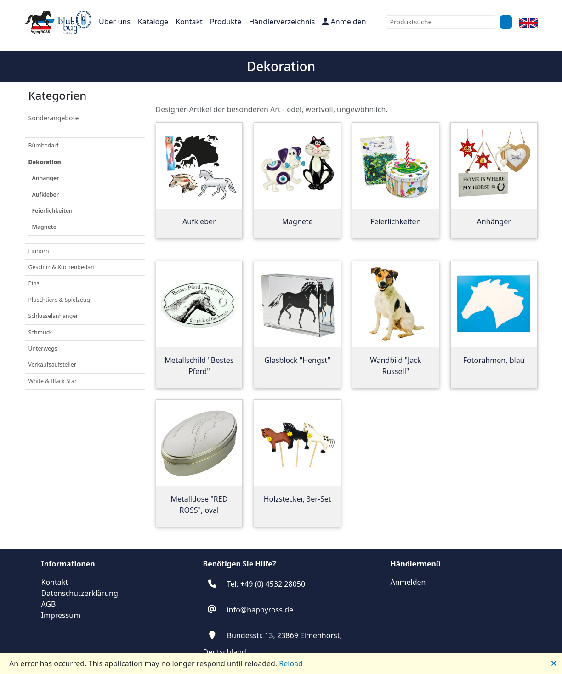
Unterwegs (42, 348)
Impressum (61, 615)
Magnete (44, 227)
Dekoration (44, 162)
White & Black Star (52, 381)
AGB (48, 604)
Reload (291, 663)
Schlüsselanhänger (53, 316)
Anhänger (45, 178)
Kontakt (189, 22)
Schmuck (40, 332)
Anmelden (344, 22)
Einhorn (38, 251)
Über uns (115, 22)
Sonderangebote (53, 117)
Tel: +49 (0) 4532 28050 (266, 584)
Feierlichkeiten (52, 211)
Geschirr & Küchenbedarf (61, 267)
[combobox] (441, 22)
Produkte (226, 22)
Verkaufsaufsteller (52, 364)
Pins (34, 283)
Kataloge (153, 22)
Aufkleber (45, 194)
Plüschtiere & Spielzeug (59, 300)
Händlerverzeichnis (282, 22)
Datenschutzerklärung (79, 593)
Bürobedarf (43, 145)
